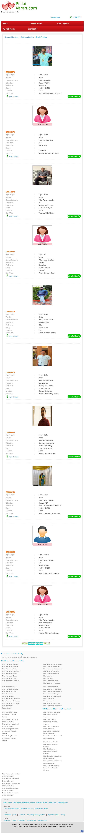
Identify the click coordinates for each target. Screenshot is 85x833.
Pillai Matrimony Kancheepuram (48, 677)
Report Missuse (53, 815)
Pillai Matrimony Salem (9, 673)
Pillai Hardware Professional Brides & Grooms (52, 762)
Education (25, 657)
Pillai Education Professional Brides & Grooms (52, 737)
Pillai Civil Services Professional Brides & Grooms (50, 722)
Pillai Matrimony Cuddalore (10, 701)
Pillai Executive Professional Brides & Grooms (52, 757)
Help (15, 815)
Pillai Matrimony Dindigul (10, 689)
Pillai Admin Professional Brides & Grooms (10, 720)
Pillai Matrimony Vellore (50, 680)
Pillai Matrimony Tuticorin (51, 666)
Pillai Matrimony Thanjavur (51, 694)
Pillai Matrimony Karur (9, 687)
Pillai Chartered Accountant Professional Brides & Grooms (52, 714)
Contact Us (32, 29)
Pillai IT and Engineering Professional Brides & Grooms (51, 768)
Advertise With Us (26, 808)
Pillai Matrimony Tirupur (9, 678)
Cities (9, 657)
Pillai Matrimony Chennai (10, 664)
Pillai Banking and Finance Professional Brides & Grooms (10, 731)
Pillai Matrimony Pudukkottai (52, 691)
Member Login (55, 17)
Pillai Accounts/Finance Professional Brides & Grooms (9, 714)
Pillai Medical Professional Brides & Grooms (10, 780)
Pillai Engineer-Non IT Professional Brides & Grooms (50, 744)
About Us (7, 820)
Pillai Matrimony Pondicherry (52, 705)
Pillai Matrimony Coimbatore (11, 671)
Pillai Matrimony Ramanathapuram (8, 695)
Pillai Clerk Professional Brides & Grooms (51, 728)
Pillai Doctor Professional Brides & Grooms (51, 732)
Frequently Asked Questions (36, 815)
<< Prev (25, 643)
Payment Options (41, 802)
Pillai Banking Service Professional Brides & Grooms (9, 738)
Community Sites (62, 802)
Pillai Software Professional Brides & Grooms (11, 785)
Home (5, 24)
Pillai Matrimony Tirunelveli (10, 680)
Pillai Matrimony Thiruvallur (52, 696)
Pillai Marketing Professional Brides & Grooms (11, 775)
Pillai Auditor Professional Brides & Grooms (10, 725)
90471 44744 (77, 17)
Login (10, 802)
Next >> (46, 643)
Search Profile (36, 24)
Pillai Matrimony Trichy (9, 669)
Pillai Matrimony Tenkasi (51, 671)
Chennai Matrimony (12, 37)
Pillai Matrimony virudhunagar (53, 664)
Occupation (33, 657)
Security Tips (42, 820)
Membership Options (41, 808)
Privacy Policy (31, 820)
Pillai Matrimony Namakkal (52, 683)
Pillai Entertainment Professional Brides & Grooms (50, 751)
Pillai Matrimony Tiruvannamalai (48, 700)
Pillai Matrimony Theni (9, 691)
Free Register (63, 24)
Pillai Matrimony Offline (11, 808)
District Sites (52, 802)
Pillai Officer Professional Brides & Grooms (10, 789)
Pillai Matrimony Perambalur (52, 689)
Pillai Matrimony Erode (9, 676)
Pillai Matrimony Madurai (10, 666)
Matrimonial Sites (27, 37)
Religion (4, 657)
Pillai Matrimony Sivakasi (51, 673)
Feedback (22, 815)
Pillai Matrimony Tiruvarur (51, 703)
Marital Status (16, 657)
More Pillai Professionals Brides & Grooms (10, 794)
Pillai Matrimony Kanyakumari (53, 669)
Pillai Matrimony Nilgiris (50, 687)
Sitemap (62, 815)
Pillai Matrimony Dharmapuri (11, 698)
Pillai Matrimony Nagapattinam (7, 707)
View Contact (12, 97)
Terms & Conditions (18, 820)
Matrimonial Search (28, 802)
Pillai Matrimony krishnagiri (10, 703)
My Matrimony (8, 29)
